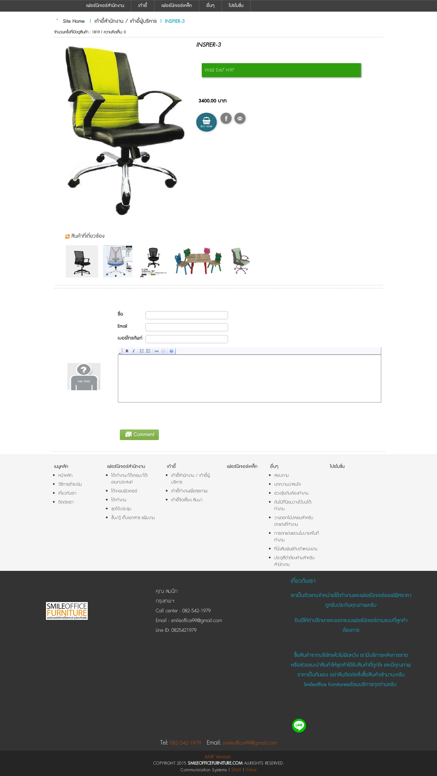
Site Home (74, 21)
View (251, 769)
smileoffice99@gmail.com (195, 620)
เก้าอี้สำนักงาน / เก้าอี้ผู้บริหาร (125, 21)
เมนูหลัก (61, 466)
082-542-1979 (196, 611)
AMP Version (218, 757)
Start (236, 769)
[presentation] (160, 415)
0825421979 (183, 630)
